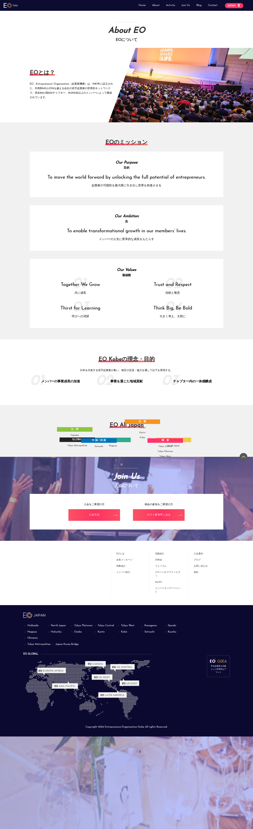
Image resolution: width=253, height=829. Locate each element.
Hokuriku (56, 724)
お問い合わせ (201, 658)
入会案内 (198, 646)
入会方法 (94, 607)
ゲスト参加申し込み (159, 607)
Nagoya (120, 477)
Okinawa (32, 730)
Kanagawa (150, 718)
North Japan (179, 476)
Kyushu (172, 724)
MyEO (158, 674)
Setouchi (102, 495)
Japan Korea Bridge (67, 737)
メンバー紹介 (123, 665)
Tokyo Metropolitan (75, 471)
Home (142, 5)
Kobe (148, 527)
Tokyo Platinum (171, 500)
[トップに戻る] (243, 549)
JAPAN (233, 5)
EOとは (120, 646)
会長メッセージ (124, 652)
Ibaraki (172, 718)
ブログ (197, 652)
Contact (213, 5)
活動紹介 (159, 646)
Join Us (186, 5)
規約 (196, 665)
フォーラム (161, 658)
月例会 (158, 652)
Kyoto (149, 522)
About (156, 5)
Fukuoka (71, 497)
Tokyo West (172, 505)
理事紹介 (121, 658)
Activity (170, 5)
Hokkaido (33, 718)
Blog (199, 5)
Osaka (148, 517)
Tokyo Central (172, 495)
